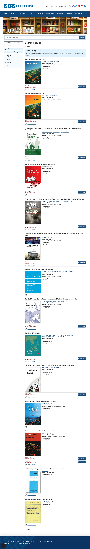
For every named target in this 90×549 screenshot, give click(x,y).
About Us (13, 14)
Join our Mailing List (61, 6)
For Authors (79, 14)
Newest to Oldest (13, 43)
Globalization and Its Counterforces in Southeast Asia (43, 431)
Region (8, 59)
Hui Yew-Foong (53, 367)
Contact (39, 541)
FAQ (5, 541)
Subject (8, 56)
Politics (31, 14)
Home (5, 14)
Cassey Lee (44, 336)
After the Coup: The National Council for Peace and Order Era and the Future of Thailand (54, 199)
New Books (22, 14)
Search (82, 37)
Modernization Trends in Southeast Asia (38, 499)
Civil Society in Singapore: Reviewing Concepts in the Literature (46, 469)
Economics (40, 14)
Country (8, 62)
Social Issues (50, 14)
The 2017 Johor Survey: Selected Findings (39, 269)
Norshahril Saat (61, 271)
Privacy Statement (29, 541)
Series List (60, 14)
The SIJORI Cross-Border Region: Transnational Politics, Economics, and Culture (51, 299)
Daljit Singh (52, 61)
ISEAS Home (49, 6)
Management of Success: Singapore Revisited (40, 401)
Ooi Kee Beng (45, 335)
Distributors (48, 541)
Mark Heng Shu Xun (65, 201)
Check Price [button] (81, 86)
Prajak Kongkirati (65, 132)
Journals (69, 14)
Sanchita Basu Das (53, 335)
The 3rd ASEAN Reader (32, 333)
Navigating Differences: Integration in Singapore (41, 164)
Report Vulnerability (14, 541)
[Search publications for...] (42, 37)
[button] (21, 49)
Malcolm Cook (70, 335)
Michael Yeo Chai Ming (53, 336)
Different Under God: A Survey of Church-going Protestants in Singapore (49, 365)
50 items (13, 46)
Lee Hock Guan (53, 271)
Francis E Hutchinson (47, 301)
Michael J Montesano (47, 132)
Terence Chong (45, 61)
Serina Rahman (69, 271)
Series (8, 66)
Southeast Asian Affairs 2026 (34, 59)
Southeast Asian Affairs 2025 (34, 93)
